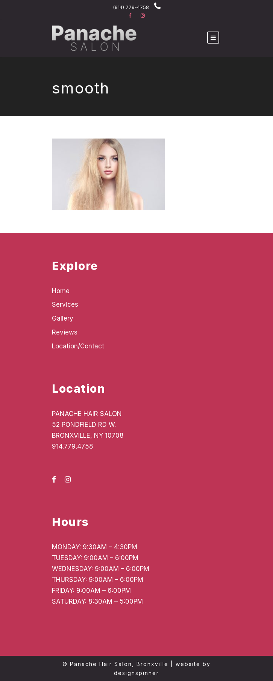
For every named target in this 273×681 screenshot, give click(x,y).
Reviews (64, 332)
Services (65, 304)
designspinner (136, 673)
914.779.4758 (72, 446)
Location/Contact (78, 346)
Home (61, 291)
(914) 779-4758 (131, 7)
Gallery (62, 318)
